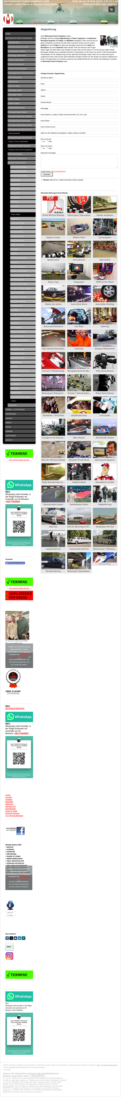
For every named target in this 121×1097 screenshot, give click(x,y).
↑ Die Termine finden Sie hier (18, 460)
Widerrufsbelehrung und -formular (25, 1073)
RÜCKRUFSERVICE (14, 709)
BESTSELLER (10, 807)
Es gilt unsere (53, 171)
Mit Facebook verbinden (15, 563)
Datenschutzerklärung (58, 171)
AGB (12, 1073)
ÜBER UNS (9, 804)
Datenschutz (7, 1076)
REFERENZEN (10, 809)
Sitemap (26, 1076)
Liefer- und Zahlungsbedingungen (106, 1065)
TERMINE (8, 800)
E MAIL (8, 795)
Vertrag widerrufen (37, 1076)
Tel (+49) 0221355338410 (14, 816)
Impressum (6, 1073)
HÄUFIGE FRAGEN (12, 813)
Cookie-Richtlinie (17, 1076)
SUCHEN (8, 797)
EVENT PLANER (11, 811)
